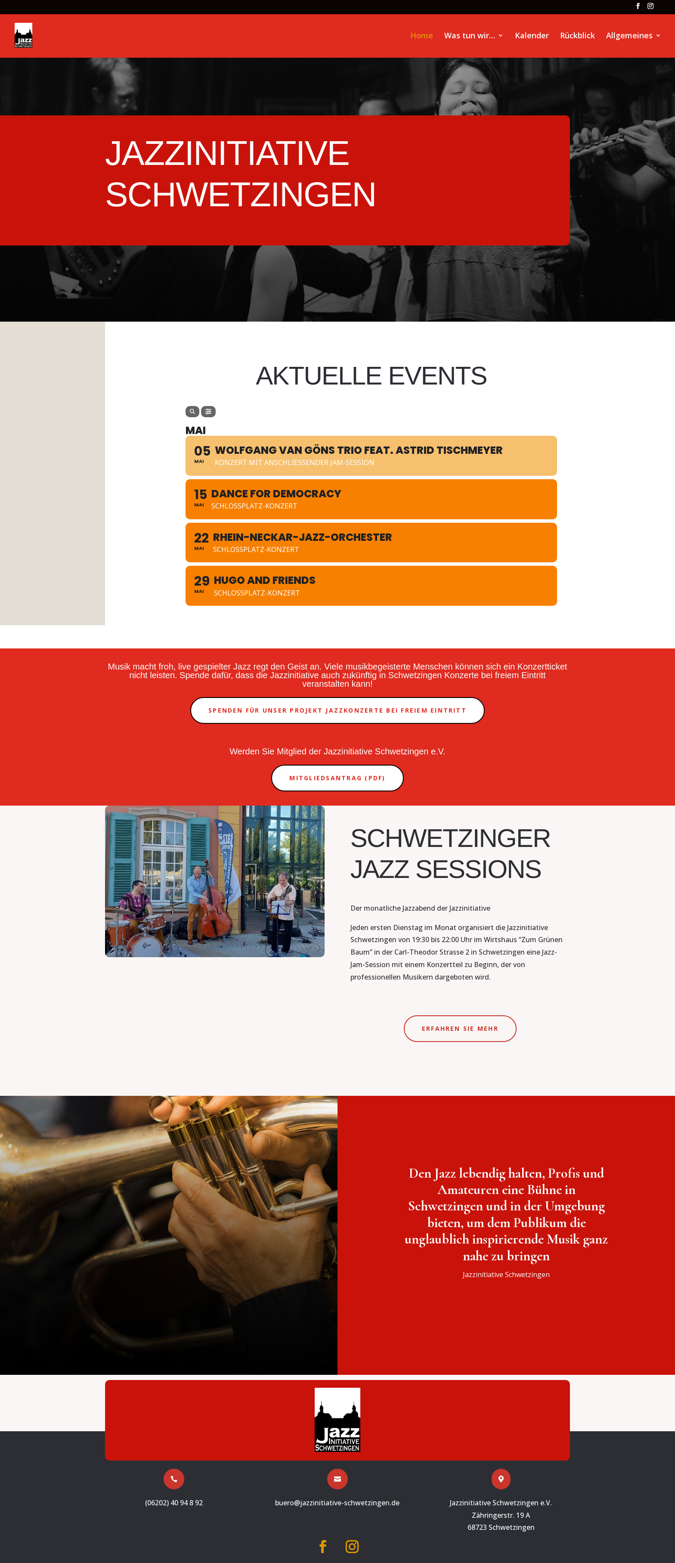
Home (421, 36)
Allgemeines (629, 36)
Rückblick (577, 36)
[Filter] (208, 411)
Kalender (532, 36)
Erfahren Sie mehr (460, 1028)
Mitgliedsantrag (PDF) (337, 778)
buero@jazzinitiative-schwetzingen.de (337, 1502)
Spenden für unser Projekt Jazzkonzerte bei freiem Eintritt (337, 710)
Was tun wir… (469, 36)
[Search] (192, 411)
